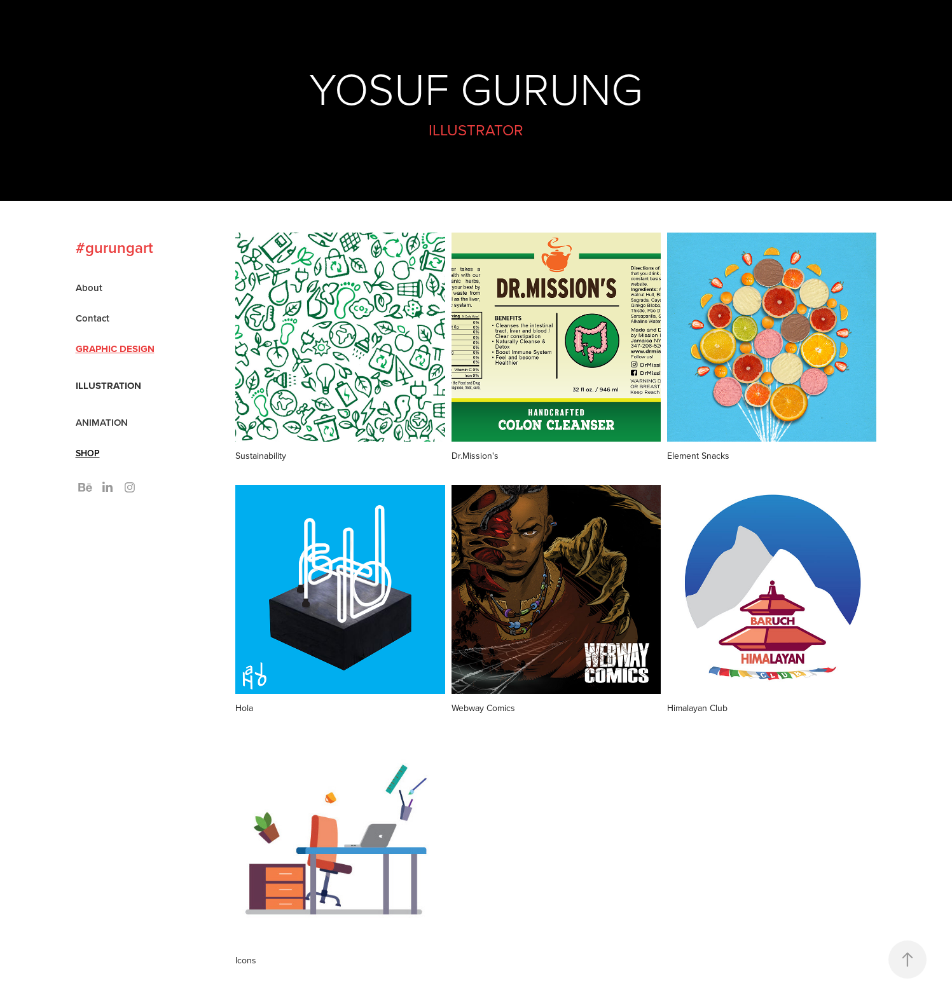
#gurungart (114, 247)
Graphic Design (115, 349)
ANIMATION (102, 422)
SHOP (88, 453)
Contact (92, 318)
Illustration (108, 386)
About (89, 287)
